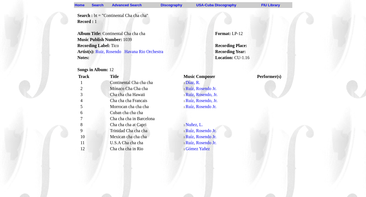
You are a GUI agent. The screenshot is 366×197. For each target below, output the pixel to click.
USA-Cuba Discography (216, 5)
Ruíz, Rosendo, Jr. (202, 94)
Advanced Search (127, 5)
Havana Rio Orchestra (143, 51)
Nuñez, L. (194, 124)
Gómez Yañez (198, 148)
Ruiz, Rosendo (108, 51)
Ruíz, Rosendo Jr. (201, 88)
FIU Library (270, 5)
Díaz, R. (193, 82)
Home (80, 5)
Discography (171, 5)
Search (97, 5)
